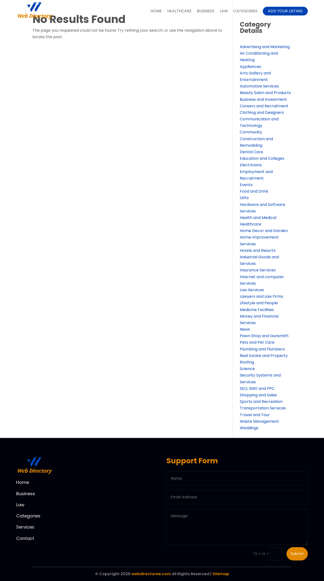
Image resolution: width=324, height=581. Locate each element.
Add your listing (285, 11)
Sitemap (220, 574)
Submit (297, 553)
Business (205, 11)
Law (224, 11)
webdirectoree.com (151, 574)
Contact (25, 538)
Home (156, 11)
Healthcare (179, 11)
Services (25, 527)
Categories (245, 11)
